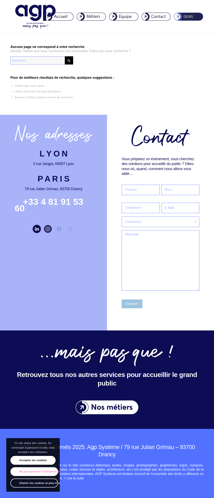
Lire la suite (75, 478)
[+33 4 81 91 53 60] (49, 205)
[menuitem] (56, 17)
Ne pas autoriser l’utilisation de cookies (38, 471)
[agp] (35, 17)
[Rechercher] (41, 60)
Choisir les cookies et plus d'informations (38, 483)
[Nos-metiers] (107, 407)
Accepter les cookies (33, 460)
